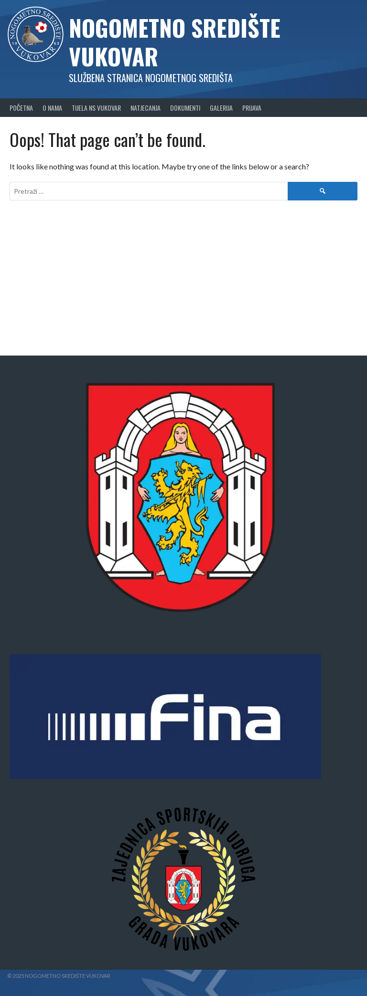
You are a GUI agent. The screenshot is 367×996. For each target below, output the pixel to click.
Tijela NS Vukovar (96, 108)
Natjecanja (145, 108)
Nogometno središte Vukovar (175, 41)
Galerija (221, 108)
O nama (52, 108)
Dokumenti (185, 108)
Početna (21, 108)
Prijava (251, 108)
